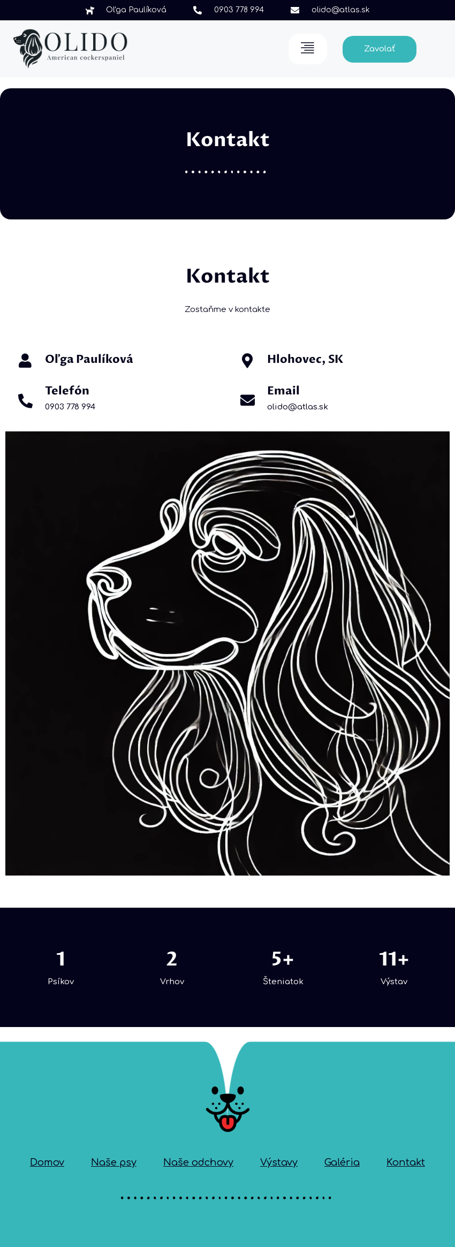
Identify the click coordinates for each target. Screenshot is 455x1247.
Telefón (67, 391)
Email (283, 391)
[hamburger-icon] (308, 49)
